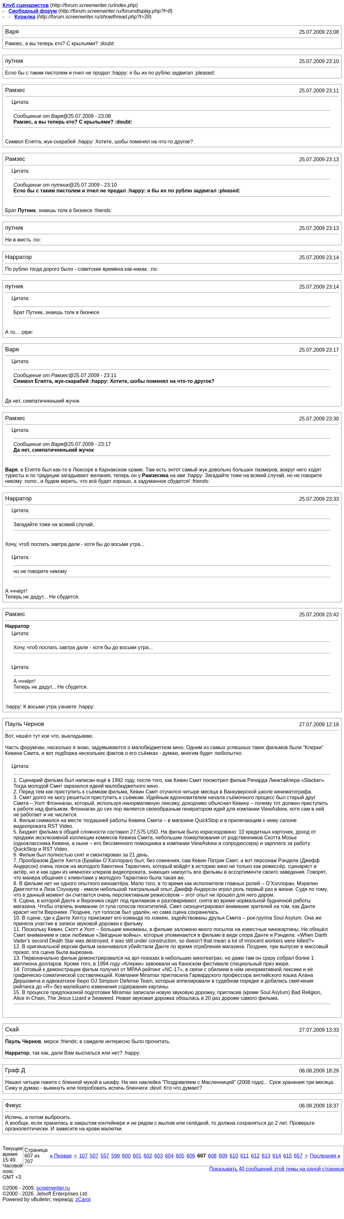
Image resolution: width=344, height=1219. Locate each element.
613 (266, 1155)
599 (115, 1155)
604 (169, 1155)
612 (255, 1155)
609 (223, 1155)
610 (234, 1155)
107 (83, 1155)
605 (180, 1155)
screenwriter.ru (53, 1188)
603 (158, 1155)
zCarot (83, 1199)
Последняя (325, 1155)
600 (126, 1155)
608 (212, 1155)
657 (298, 1155)
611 (244, 1155)
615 (287, 1155)
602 (147, 1155)
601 (137, 1155)
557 (105, 1155)
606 (191, 1155)
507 (94, 1155)
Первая (61, 1155)
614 (277, 1155)
